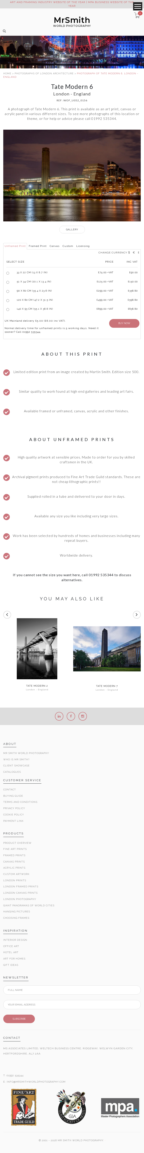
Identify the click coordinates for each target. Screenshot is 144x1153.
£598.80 (133, 300)
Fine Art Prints (15, 849)
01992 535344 (15, 1075)
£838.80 (133, 308)
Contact (9, 789)
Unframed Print (15, 246)
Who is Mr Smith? (16, 759)
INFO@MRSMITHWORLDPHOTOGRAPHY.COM (36, 1081)
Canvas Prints (14, 861)
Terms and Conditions (20, 802)
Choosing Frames (16, 918)
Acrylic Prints (14, 867)
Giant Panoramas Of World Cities (28, 905)
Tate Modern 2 (37, 686)
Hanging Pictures (16, 911)
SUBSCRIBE (19, 1018)
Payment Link (13, 821)
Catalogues (12, 772)
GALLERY (72, 229)
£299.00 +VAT (105, 290)
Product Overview (17, 843)
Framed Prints (14, 855)
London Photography (19, 899)
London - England (37, 689)
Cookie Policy (13, 814)
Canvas (54, 246)
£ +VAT (106, 272)
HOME (7, 73)
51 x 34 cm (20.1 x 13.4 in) (34, 281)
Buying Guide (13, 796)
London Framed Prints (20, 886)
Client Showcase (16, 765)
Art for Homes (14, 958)
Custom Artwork (16, 874)
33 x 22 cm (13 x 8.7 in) (32, 272)
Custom (68, 246)
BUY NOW (124, 323)
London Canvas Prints (20, 892)
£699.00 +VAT (105, 308)
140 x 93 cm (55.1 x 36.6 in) (35, 308)
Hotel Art (11, 952)
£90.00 (133, 272)
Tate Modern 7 (107, 686)
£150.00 (133, 281)
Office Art (11, 946)
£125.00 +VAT (105, 281)
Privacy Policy (14, 808)
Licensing (83, 246)
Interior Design (15, 940)
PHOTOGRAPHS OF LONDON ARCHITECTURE (44, 73)
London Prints (14, 880)
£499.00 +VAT (105, 300)
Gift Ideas (10, 965)
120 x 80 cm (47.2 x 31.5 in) (35, 300)
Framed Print (38, 246)
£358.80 (133, 290)
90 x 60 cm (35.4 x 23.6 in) (34, 290)
